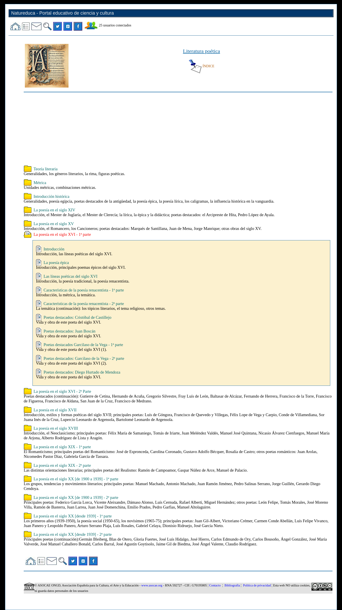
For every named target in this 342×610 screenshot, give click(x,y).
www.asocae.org (151, 585)
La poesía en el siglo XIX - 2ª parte (62, 465)
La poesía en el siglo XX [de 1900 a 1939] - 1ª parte (76, 479)
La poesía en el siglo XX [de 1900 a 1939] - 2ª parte (76, 497)
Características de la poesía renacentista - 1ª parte (84, 290)
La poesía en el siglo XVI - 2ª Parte (62, 391)
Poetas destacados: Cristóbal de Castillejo (77, 317)
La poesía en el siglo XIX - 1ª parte (62, 447)
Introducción (54, 249)
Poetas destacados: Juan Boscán (70, 331)
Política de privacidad (257, 585)
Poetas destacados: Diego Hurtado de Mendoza (82, 372)
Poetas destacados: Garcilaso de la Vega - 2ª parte (84, 358)
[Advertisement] (155, 129)
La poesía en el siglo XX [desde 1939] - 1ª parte (73, 516)
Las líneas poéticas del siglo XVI (70, 276)
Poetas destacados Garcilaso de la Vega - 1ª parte (83, 344)
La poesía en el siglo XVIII (56, 428)
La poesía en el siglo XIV (54, 210)
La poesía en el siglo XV (54, 223)
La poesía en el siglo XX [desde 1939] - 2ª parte (73, 534)
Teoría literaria (46, 169)
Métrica (40, 182)
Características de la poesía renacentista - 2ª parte (84, 303)
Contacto (215, 585)
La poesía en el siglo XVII (55, 410)
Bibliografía (232, 585)
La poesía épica (56, 262)
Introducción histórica (51, 196)
